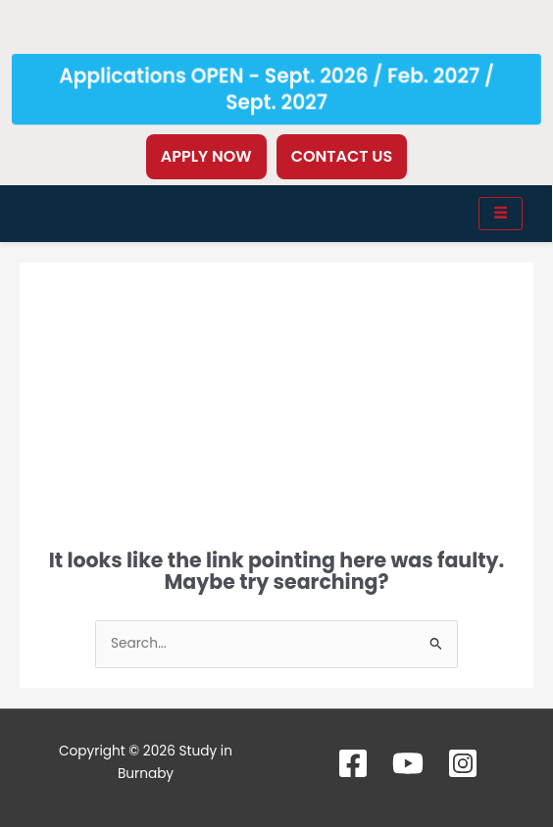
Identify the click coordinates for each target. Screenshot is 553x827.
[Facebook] (353, 763)
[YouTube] (408, 763)
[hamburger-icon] (500, 213)
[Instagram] (462, 763)
